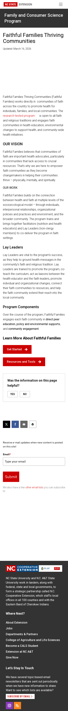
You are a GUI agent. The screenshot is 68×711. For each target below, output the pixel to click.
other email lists (34, 487)
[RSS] (17, 705)
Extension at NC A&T (19, 651)
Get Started (17, 349)
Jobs (9, 628)
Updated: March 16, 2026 (17, 48)
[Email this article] (24, 424)
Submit (11, 476)
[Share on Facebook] (15, 424)
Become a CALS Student (22, 646)
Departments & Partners (22, 634)
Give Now (12, 657)
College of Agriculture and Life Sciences (33, 640)
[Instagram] (9, 705)
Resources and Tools (24, 361)
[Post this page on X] (6, 424)
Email (7, 454)
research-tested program (19, 115)
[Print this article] (32, 424)
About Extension (16, 622)
